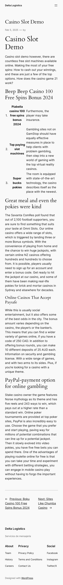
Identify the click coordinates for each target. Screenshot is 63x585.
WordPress (27, 578)
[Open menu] (56, 5)
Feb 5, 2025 (11, 29)
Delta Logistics (13, 5)
